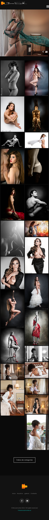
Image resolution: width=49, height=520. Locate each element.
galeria (26, 493)
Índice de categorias (24, 460)
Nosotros (20, 493)
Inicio (14, 493)
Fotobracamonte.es (24, 510)
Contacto (34, 493)
